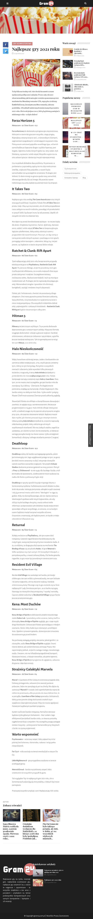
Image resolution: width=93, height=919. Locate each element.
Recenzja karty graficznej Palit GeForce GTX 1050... (81, 75)
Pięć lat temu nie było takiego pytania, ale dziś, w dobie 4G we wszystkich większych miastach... (50, 831)
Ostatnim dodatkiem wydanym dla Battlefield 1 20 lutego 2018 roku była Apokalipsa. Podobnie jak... (31, 831)
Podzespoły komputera (72, 173)
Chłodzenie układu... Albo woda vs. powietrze (81, 87)
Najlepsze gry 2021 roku (52, 880)
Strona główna (28, 20)
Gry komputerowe (43, 20)
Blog (84, 178)
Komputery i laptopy (71, 178)
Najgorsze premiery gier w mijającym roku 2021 (53, 871)
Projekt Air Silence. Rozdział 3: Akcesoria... (81, 51)
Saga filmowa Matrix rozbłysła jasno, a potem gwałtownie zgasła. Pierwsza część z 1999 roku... (11, 831)
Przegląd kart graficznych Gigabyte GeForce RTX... (82, 63)
